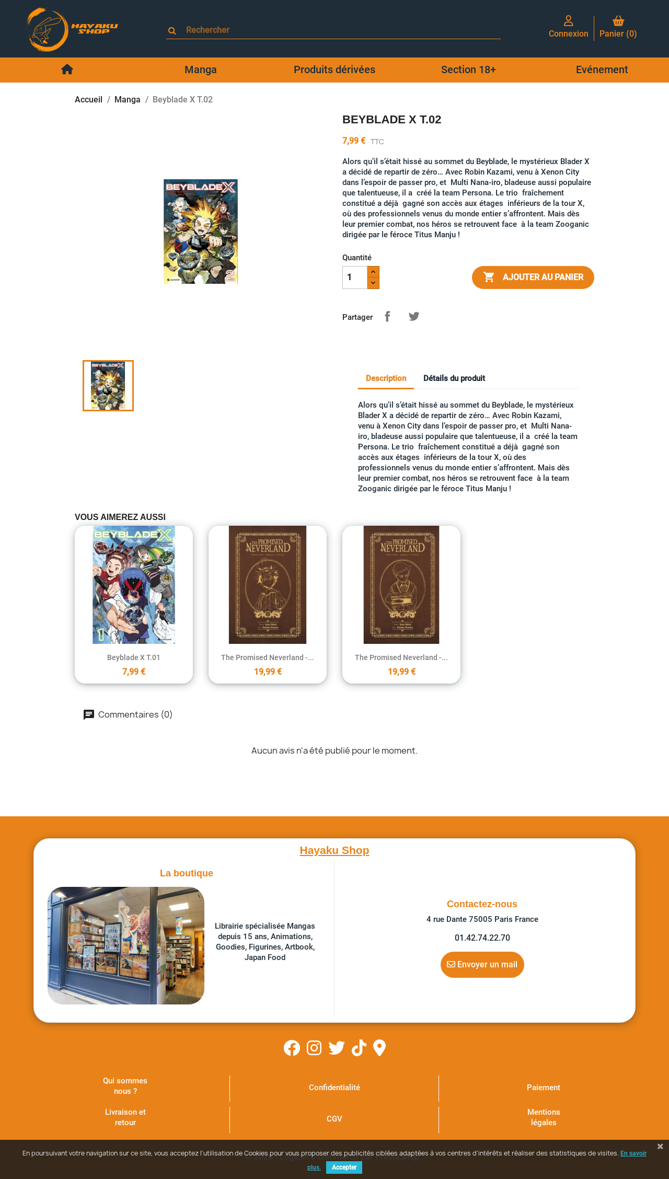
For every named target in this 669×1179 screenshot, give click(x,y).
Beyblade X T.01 (133, 657)
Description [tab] (386, 378)
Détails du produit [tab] (454, 378)
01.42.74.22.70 (482, 938)
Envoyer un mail (482, 964)
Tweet (413, 316)
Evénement (602, 69)
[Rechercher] (338, 30)
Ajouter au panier (533, 277)
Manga (200, 69)
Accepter (344, 1167)
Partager (387, 316)
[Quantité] (354, 277)
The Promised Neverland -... (267, 657)
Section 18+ (468, 69)
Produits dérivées (334, 69)
